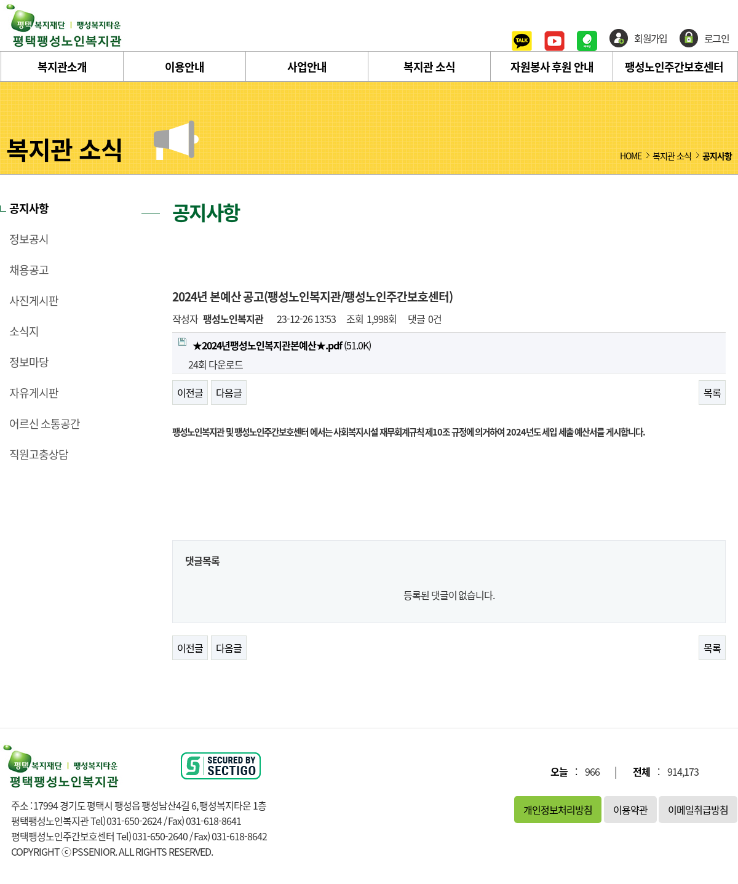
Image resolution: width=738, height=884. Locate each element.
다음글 (229, 392)
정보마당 (29, 362)
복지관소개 (62, 66)
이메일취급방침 (698, 809)
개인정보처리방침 (557, 809)
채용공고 (29, 270)
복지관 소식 (429, 66)
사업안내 (307, 66)
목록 (712, 392)
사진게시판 (33, 301)
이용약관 (630, 809)
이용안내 (184, 66)
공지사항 (29, 208)
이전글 (190, 392)
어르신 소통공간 (44, 424)
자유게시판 (33, 393)
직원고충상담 (38, 454)
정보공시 (29, 239)
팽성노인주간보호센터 (674, 66)
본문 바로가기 (0, 0)
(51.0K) (274, 345)
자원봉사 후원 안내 (551, 66)
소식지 (24, 331)
